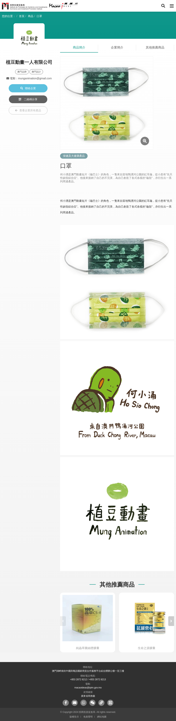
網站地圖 (101, 716)
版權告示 (74, 716)
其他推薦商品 (155, 47)
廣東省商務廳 (88, 696)
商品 (30, 16)
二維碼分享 (28, 99)
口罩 (39, 16)
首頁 (21, 16)
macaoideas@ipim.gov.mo (88, 687)
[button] (171, 621)
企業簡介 (117, 47)
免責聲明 (88, 716)
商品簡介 (79, 47)
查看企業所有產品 (28, 110)
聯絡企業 (28, 88)
